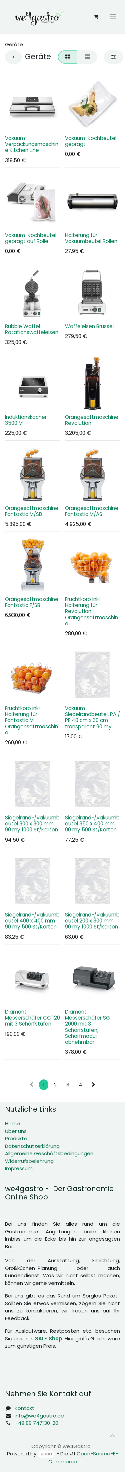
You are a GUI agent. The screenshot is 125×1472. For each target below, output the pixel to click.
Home (12, 1123)
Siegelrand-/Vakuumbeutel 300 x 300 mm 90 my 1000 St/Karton (32, 823)
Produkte (16, 1138)
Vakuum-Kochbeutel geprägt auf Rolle (30, 237)
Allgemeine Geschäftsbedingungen (49, 1153)
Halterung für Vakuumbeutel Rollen (91, 237)
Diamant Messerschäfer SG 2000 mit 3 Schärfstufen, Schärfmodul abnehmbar (87, 1026)
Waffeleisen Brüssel (89, 325)
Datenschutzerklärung (32, 1146)
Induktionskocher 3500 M (26, 420)
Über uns (16, 1131)
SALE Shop (48, 1338)
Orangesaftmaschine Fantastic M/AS (91, 511)
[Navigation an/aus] (113, 16)
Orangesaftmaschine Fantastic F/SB (31, 601)
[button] (112, 1436)
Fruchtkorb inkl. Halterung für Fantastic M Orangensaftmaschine (31, 720)
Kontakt (24, 1408)
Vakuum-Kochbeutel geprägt (90, 141)
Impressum (19, 1168)
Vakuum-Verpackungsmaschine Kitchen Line (31, 144)
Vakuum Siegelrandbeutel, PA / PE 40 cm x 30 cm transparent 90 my (92, 717)
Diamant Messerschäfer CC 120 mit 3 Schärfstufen (32, 1017)
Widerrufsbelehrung (29, 1161)
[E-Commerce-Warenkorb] (96, 16)
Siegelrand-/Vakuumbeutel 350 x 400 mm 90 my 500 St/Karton (92, 823)
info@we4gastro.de (39, 1415)
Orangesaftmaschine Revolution (91, 420)
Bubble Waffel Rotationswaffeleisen (31, 328)
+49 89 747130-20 (36, 1422)
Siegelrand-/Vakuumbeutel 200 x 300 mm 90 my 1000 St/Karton (92, 920)
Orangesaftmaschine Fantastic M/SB (31, 511)
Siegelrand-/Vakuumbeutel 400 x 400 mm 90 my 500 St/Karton (32, 920)
